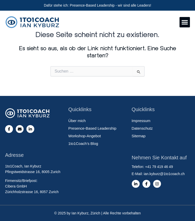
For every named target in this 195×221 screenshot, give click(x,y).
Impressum (141, 120)
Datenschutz (142, 128)
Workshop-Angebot (84, 136)
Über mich (77, 120)
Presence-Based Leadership (92, 128)
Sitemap (138, 136)
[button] (185, 22)
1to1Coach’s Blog (83, 143)
